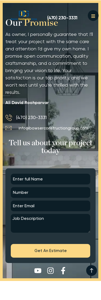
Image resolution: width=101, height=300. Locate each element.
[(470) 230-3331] (62, 18)
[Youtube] (37, 270)
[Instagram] (50, 270)
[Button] (24, 15)
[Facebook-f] (63, 270)
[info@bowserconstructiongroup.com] (50, 128)
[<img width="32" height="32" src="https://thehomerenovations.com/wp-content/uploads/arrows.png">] (91, 270)
